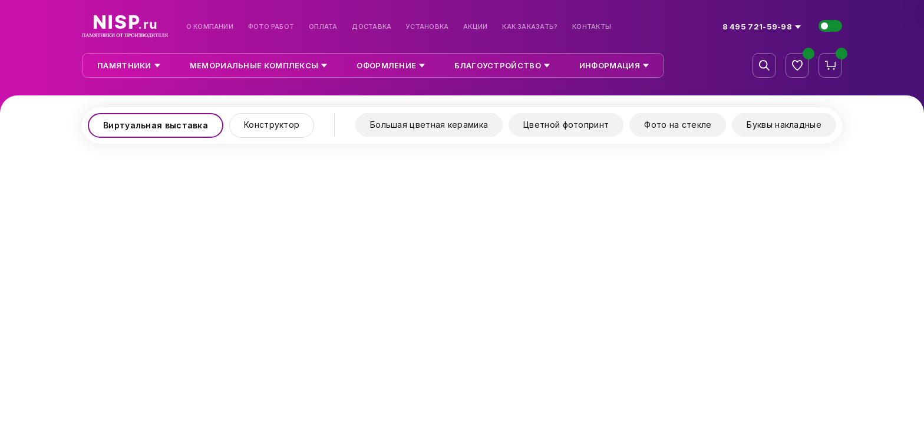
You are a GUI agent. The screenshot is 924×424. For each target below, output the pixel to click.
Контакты (591, 27)
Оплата (323, 27)
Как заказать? (529, 27)
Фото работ (271, 27)
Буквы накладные (784, 125)
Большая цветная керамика (429, 125)
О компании (209, 27)
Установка (427, 27)
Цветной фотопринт (566, 125)
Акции (475, 27)
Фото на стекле (677, 125)
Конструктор (271, 125)
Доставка (371, 27)
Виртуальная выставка (155, 125)
